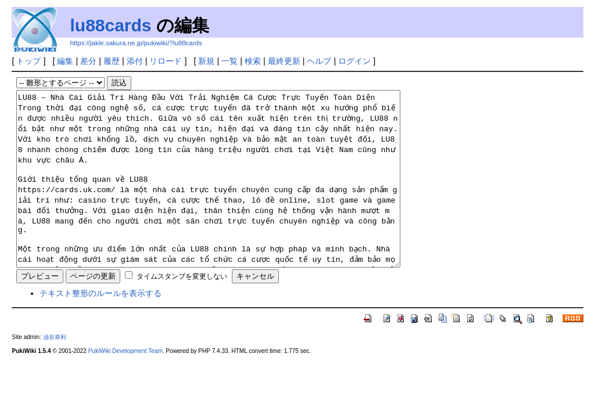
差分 (88, 61)
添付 (135, 61)
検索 (253, 61)
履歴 (111, 61)
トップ (28, 61)
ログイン (354, 61)
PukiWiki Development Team (125, 386)
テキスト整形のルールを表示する (101, 328)
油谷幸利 (54, 372)
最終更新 (284, 61)
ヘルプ (319, 61)
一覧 (229, 61)
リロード (165, 61)
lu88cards (110, 25)
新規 (206, 61)
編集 (65, 61)
